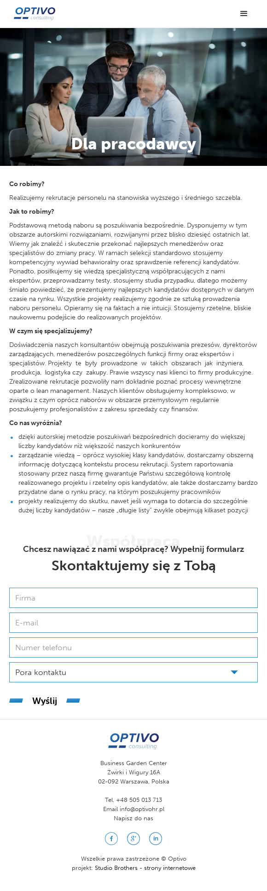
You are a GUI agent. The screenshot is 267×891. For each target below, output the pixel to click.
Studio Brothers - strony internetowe (145, 867)
